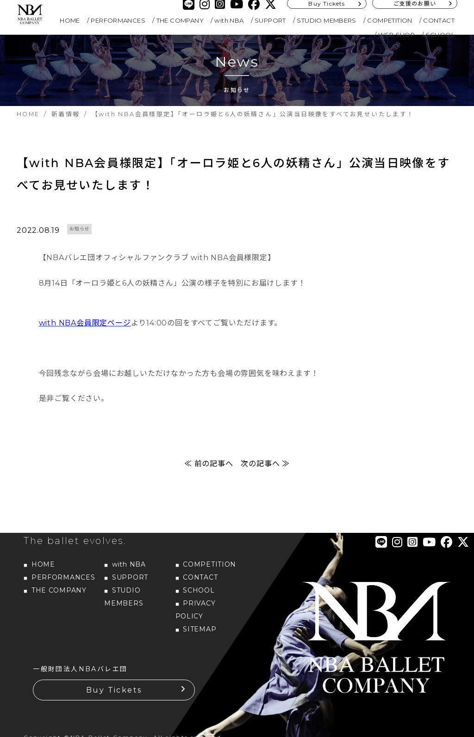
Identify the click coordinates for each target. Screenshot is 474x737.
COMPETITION (389, 20)
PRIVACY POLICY (195, 612)
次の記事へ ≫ (265, 466)
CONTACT (439, 20)
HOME (70, 20)
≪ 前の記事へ (208, 466)
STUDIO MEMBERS (326, 20)
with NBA (228, 20)
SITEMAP (199, 632)
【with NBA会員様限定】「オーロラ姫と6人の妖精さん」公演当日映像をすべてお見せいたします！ (234, 175)
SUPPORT (270, 20)
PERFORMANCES (118, 20)
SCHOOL (440, 34)
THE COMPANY (180, 20)
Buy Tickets (114, 692)
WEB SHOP (396, 34)
